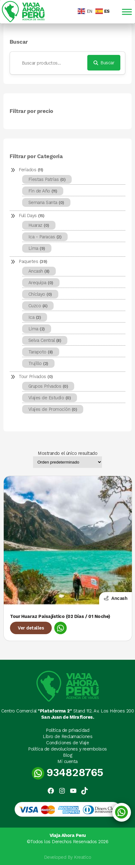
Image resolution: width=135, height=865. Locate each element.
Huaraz (38, 225)
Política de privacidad (67, 730)
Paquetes (33, 261)
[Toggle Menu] (127, 12)
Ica (34, 317)
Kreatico (82, 857)
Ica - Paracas (45, 237)
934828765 (67, 772)
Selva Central (44, 340)
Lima (36, 248)
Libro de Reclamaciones (67, 736)
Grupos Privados (48, 386)
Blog (67, 755)
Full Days (31, 215)
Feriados (31, 170)
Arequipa (40, 282)
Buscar (19, 42)
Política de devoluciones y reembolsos (67, 749)
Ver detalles (31, 628)
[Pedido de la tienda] (67, 462)
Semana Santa (46, 202)
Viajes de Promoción (52, 409)
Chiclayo (40, 294)
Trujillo (38, 363)
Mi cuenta (67, 761)
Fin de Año (42, 191)
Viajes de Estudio (49, 398)
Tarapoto (40, 352)
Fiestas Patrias (47, 179)
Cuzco (38, 306)
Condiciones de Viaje (67, 743)
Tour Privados (36, 376)
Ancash (39, 271)
